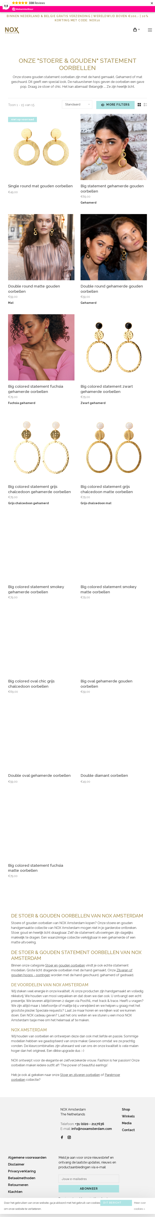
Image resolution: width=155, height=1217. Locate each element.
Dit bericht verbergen (112, 1203)
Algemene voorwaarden (27, 1157)
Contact (128, 1130)
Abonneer (89, 1188)
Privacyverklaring (22, 1171)
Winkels (128, 1116)
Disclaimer (16, 1164)
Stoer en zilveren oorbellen (80, 1075)
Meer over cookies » (140, 1205)
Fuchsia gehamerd (21, 403)
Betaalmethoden (21, 1178)
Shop (126, 1109)
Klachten (15, 1192)
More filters (115, 105)
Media (127, 1123)
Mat (11, 302)
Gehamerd (88, 202)
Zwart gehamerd (93, 403)
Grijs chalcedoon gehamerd (28, 503)
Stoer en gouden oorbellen (65, 965)
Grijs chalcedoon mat (96, 503)
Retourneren (18, 1185)
